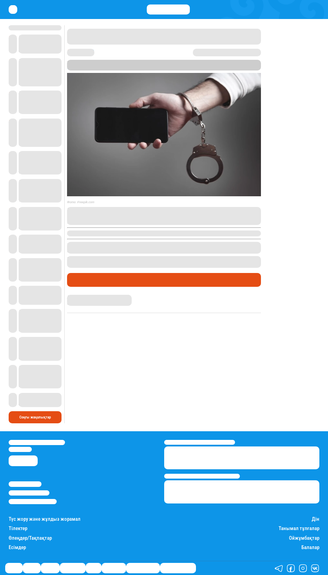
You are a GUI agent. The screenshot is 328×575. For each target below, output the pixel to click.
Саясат (14, 568)
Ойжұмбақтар (304, 538)
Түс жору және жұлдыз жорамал (45, 519)
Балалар (310, 547)
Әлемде (50, 568)
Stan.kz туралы (25, 484)
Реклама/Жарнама (29, 493)
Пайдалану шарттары (33, 501)
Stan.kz (75, 68)
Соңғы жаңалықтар (35, 417)
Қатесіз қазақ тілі (143, 568)
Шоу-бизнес (113, 568)
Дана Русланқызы (84, 297)
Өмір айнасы (86, 280)
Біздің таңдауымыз (178, 568)
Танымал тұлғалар (299, 528)
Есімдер (17, 547)
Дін (315, 519)
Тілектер (18, 528)
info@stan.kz (20, 449)
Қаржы (31, 568)
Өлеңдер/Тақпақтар (30, 538)
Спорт (93, 568)
